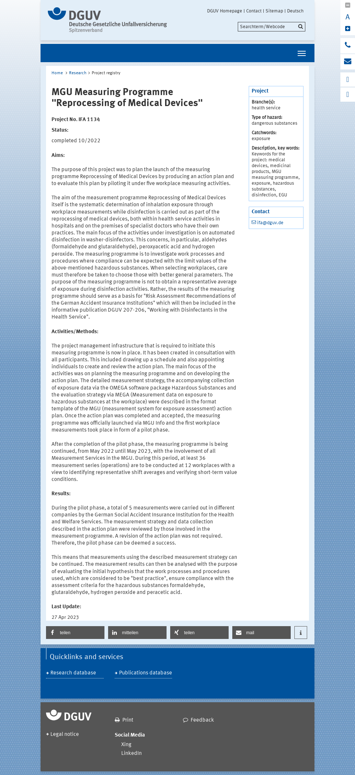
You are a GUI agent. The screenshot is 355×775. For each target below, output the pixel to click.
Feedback (202, 720)
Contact (254, 11)
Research (78, 73)
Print (127, 720)
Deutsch (295, 11)
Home (57, 73)
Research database (73, 673)
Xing (126, 745)
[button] (75, 632)
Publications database (145, 673)
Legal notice (64, 734)
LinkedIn (131, 753)
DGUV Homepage (224, 11)
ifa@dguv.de (270, 223)
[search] (271, 26)
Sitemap (274, 11)
